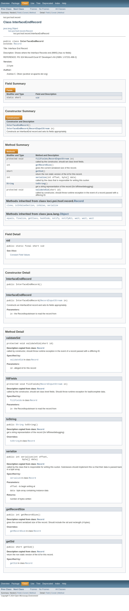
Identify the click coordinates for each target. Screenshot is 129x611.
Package (15, 3)
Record (18, 44)
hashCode (45, 222)
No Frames (44, 9)
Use (32, 3)
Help (64, 3)
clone (10, 209)
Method (33, 13)
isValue (41, 209)
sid (37, 98)
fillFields (42, 160)
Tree (38, 3)
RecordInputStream (39, 130)
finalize (21, 222)
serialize (41, 180)
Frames (33, 9)
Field (19, 13)
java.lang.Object (10, 28)
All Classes (60, 9)
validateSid (42, 193)
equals (10, 222)
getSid (39, 173)
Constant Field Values (20, 260)
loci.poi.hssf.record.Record (20, 31)
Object (64, 218)
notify (55, 222)
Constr (25, 13)
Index (57, 3)
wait (77, 222)
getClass (33, 222)
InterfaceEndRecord (17, 126)
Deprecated (47, 3)
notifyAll (67, 222)
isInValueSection (24, 209)
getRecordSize (43, 167)
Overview (5, 3)
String (10, 187)
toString (40, 187)
